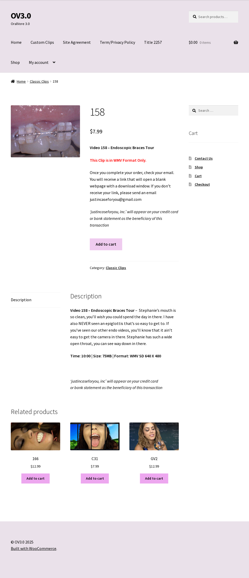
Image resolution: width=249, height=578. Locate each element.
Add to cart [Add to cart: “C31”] (95, 478)
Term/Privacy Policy (117, 42)
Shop (15, 62)
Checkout (202, 184)
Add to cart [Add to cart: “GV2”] (154, 478)
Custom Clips (42, 42)
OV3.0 (21, 16)
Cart (198, 176)
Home (16, 42)
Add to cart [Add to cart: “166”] (35, 478)
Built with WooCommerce (33, 548)
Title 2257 (153, 42)
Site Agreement (77, 42)
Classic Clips (39, 81)
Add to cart (106, 244)
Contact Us (204, 158)
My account (39, 62)
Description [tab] (21, 299)
